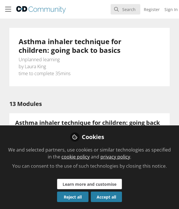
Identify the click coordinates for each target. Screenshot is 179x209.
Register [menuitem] (152, 9)
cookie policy (75, 157)
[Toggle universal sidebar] (8, 9)
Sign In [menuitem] (171, 9)
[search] (125, 9)
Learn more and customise (89, 184)
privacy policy (115, 157)
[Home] (32, 9)
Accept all (106, 197)
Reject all (73, 197)
